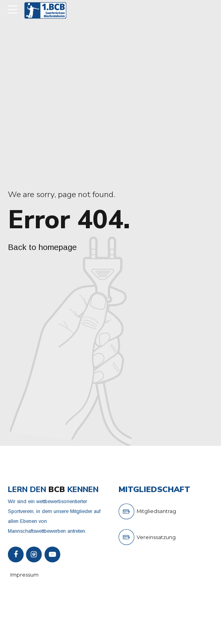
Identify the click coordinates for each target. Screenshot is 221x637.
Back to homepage (42, 247)
